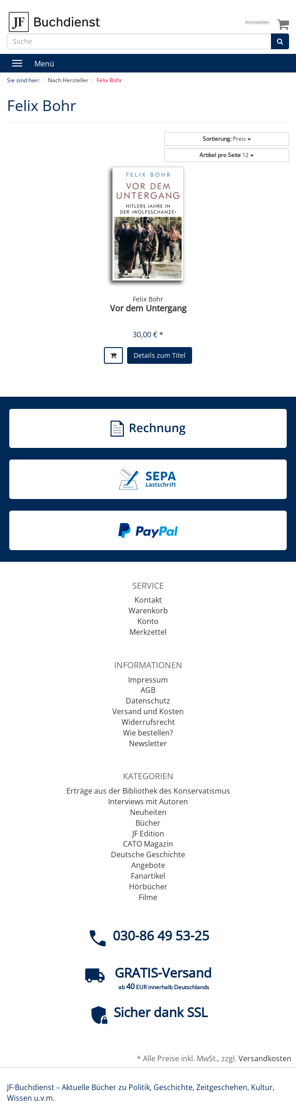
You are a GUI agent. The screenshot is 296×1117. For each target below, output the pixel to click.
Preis (227, 139)
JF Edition (148, 833)
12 (226, 155)
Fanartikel (148, 876)
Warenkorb (148, 610)
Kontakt (148, 600)
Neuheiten (148, 812)
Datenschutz (148, 701)
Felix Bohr (148, 299)
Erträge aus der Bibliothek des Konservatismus (148, 791)
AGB (148, 690)
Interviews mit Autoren (148, 801)
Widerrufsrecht (148, 722)
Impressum (148, 680)
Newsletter (148, 743)
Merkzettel (148, 632)
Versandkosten (264, 1058)
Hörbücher (148, 886)
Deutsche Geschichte (148, 854)
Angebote (148, 865)
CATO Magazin (148, 844)
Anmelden (257, 22)
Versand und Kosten (148, 711)
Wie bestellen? (148, 733)
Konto (148, 621)
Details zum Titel (160, 355)
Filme (148, 897)
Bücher (148, 823)
